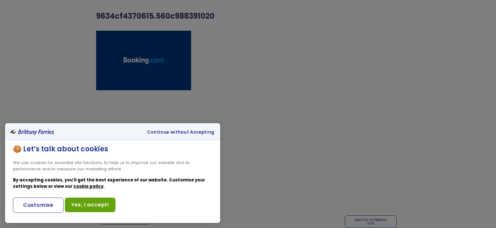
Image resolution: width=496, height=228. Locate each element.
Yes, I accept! (90, 204)
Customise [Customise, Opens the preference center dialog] (38, 205)
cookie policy (88, 186)
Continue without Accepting (180, 132)
